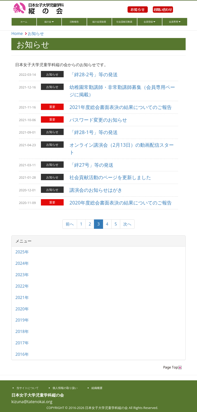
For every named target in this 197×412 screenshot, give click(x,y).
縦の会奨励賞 (99, 21)
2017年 (22, 343)
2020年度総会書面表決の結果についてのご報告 (120, 202)
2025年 (22, 252)
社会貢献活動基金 (124, 23)
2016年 (22, 354)
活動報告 (74, 21)
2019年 (22, 320)
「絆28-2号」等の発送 (93, 74)
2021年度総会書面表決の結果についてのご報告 (120, 107)
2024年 (22, 263)
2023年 (22, 274)
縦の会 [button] (49, 21)
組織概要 (97, 388)
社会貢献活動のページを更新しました (110, 177)
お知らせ (138, 15)
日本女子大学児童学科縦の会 (45, 8)
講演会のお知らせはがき (95, 189)
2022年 (22, 286)
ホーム (28, 21)
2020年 (22, 309)
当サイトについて (27, 388)
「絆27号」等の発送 (91, 164)
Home (17, 33)
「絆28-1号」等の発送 (93, 132)
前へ (70, 224)
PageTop (172, 367)
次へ (127, 224)
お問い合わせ (163, 15)
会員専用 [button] (175, 21)
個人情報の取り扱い (65, 388)
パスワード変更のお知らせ (98, 119)
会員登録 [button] (149, 21)
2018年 (22, 331)
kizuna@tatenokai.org (31, 401)
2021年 (22, 297)
